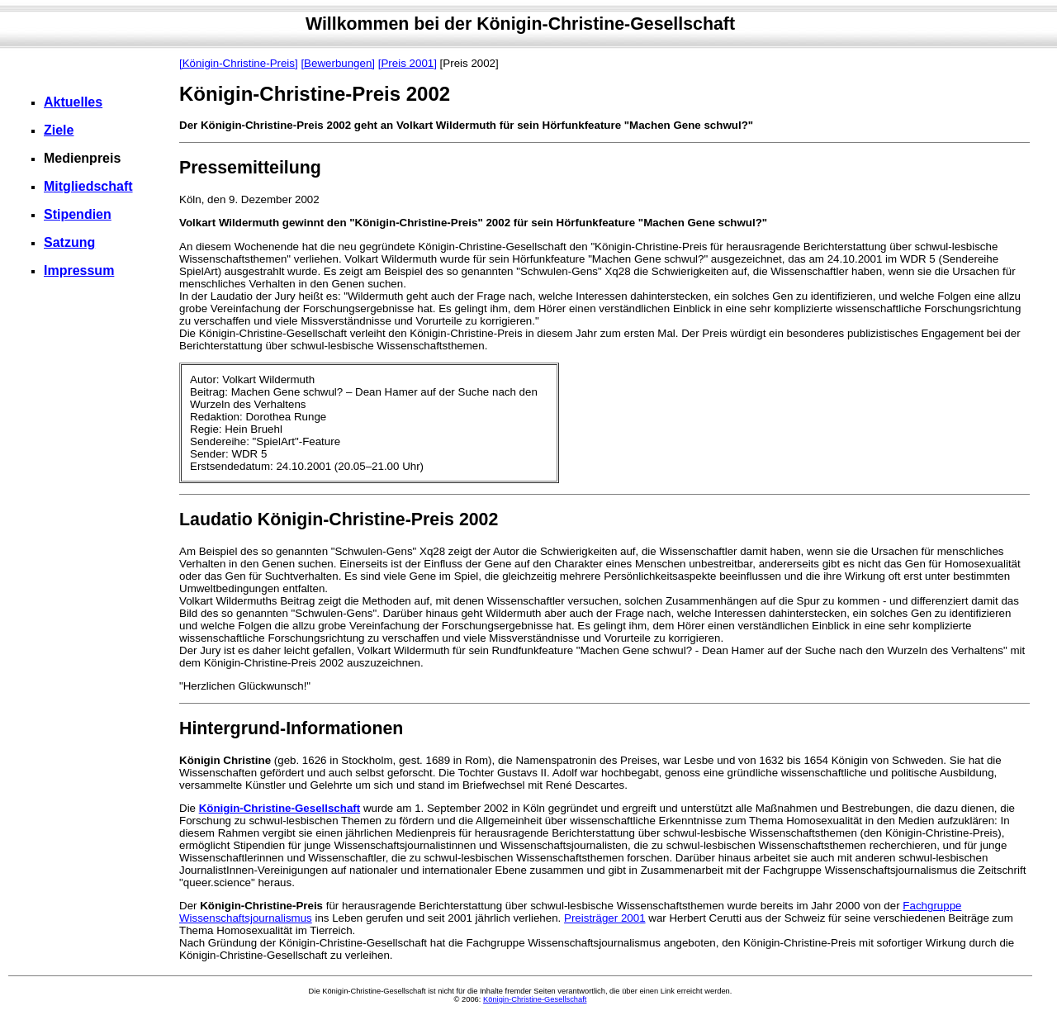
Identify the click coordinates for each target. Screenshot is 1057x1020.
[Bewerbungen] (338, 63)
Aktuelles (73, 102)
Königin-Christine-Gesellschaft (280, 808)
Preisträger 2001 (605, 918)
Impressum (79, 270)
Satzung (69, 242)
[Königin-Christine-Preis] (238, 63)
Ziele (58, 130)
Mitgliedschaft (88, 186)
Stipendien (77, 214)
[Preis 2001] (407, 63)
